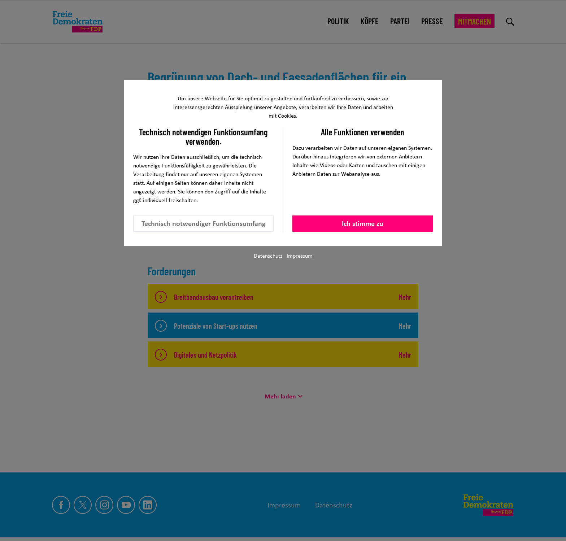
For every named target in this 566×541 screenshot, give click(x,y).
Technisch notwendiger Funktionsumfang (203, 223)
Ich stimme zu (362, 223)
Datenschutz (268, 256)
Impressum (300, 256)
